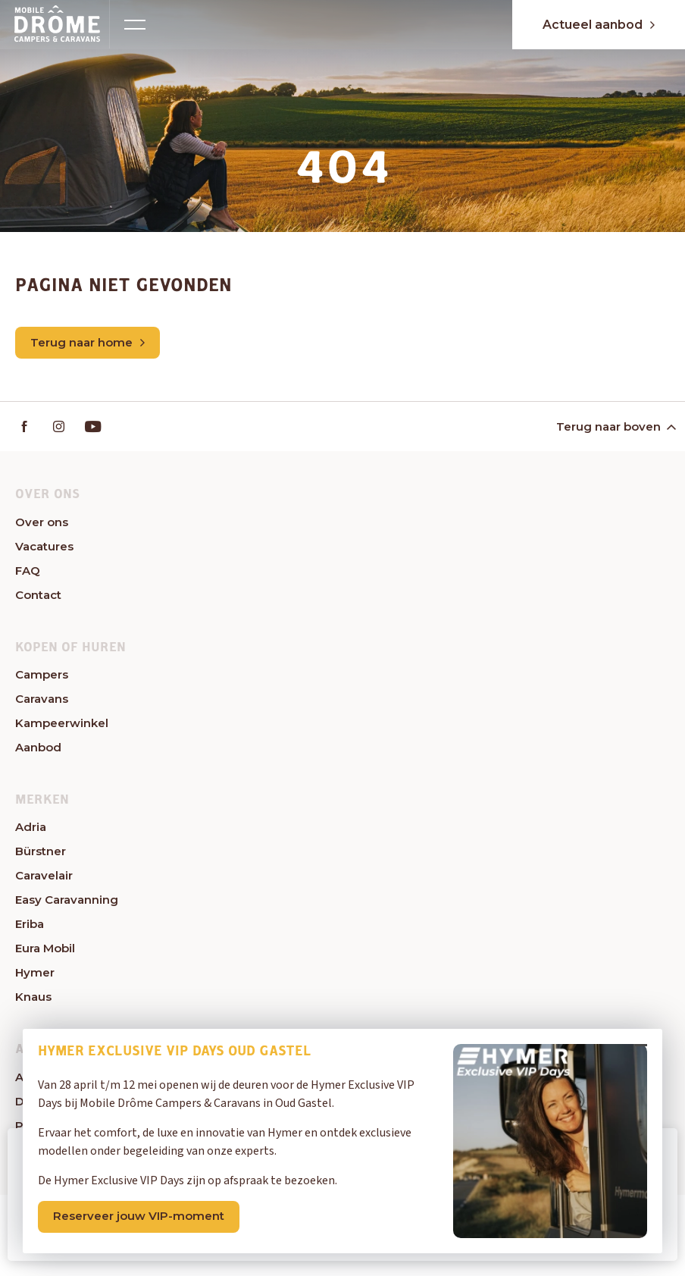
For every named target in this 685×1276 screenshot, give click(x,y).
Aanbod (38, 747)
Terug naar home (87, 342)
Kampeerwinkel (61, 723)
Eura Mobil (45, 948)
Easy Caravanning (66, 899)
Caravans (41, 698)
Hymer (35, 972)
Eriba (29, 924)
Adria (30, 827)
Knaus (33, 996)
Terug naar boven (615, 426)
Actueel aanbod (599, 24)
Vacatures (44, 546)
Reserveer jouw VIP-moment (138, 1216)
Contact (38, 595)
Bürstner (40, 851)
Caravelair (44, 875)
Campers (41, 674)
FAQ (27, 570)
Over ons (41, 522)
